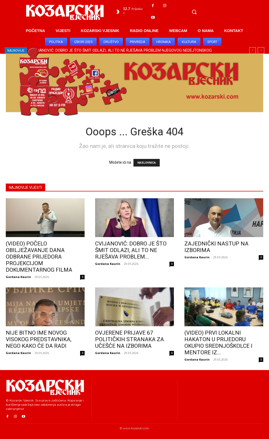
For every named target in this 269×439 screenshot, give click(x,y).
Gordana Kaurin (18, 277)
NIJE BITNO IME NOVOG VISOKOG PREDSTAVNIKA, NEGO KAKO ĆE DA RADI (38, 339)
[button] (194, 12)
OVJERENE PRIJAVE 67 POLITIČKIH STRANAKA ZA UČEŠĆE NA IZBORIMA (129, 339)
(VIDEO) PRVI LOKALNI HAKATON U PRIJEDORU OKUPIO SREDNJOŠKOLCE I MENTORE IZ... (218, 343)
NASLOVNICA (146, 162)
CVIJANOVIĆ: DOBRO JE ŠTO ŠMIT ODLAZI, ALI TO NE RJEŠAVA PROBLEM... (131, 250)
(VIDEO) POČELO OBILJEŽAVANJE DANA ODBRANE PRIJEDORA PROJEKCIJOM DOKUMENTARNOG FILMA (39, 256)
